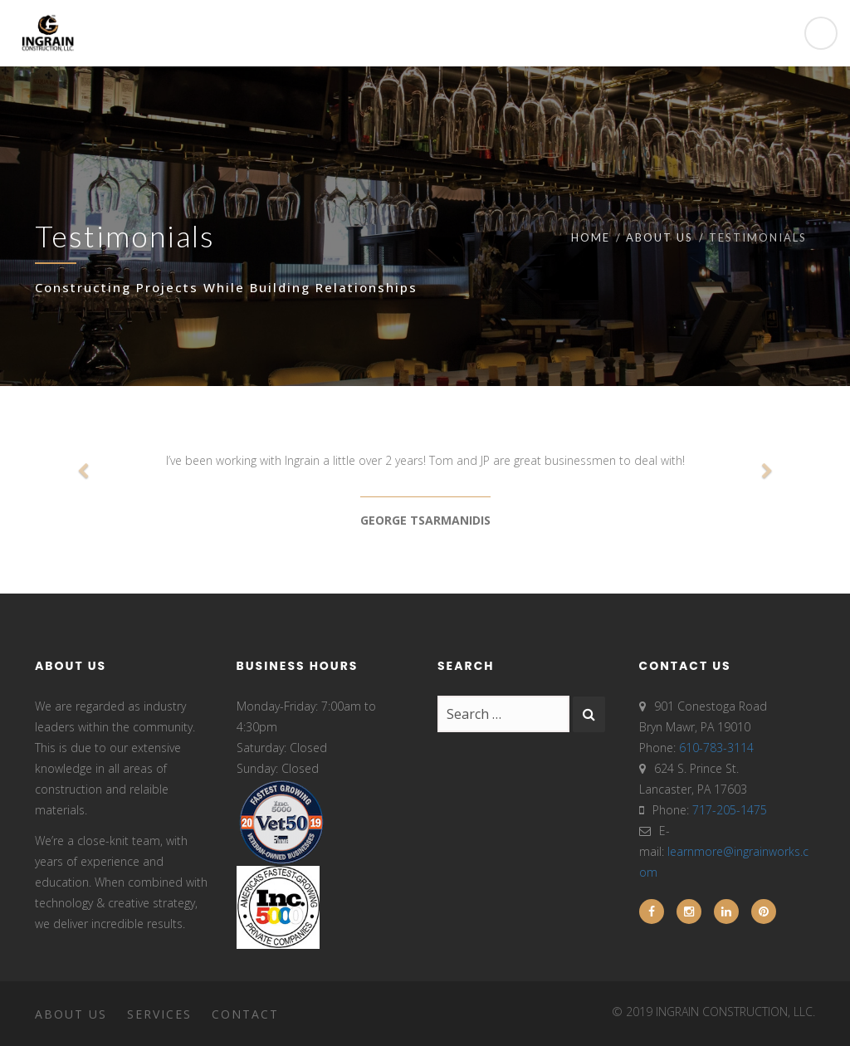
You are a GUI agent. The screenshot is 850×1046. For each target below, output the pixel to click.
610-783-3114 (716, 747)
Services (159, 1014)
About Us (659, 237)
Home (590, 237)
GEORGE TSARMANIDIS (425, 520)
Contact (245, 1014)
